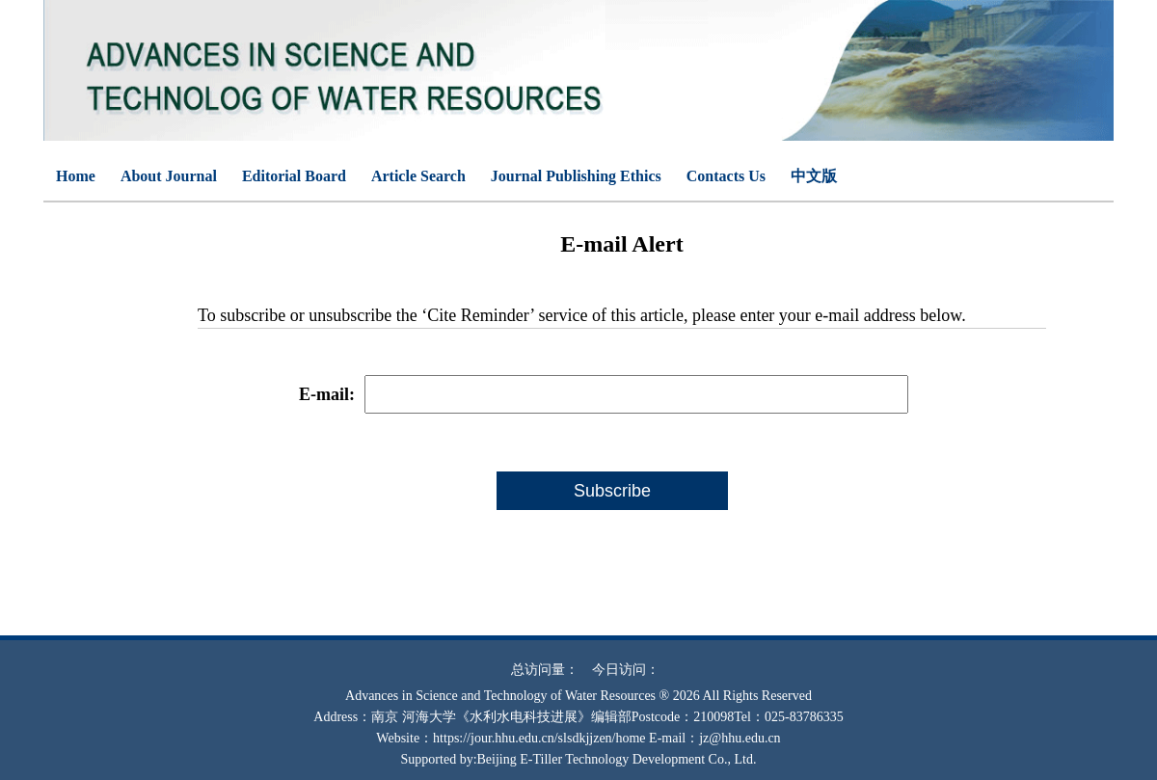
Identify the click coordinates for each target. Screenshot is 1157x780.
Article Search (418, 176)
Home (75, 176)
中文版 (814, 176)
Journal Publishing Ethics (576, 176)
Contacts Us (726, 176)
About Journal (169, 176)
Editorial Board (294, 176)
